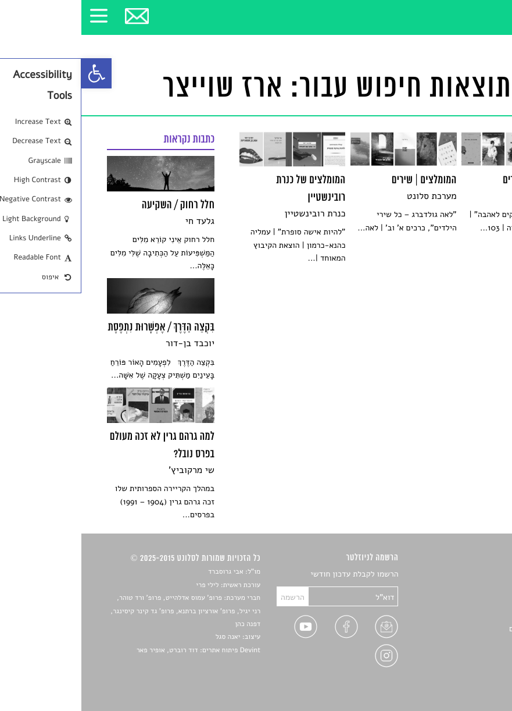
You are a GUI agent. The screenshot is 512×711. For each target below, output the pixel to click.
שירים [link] (476, 587)
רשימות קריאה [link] (462, 615)
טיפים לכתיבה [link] (463, 642)
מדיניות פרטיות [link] (461, 656)
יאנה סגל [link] (146, 637)
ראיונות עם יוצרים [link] (457, 628)
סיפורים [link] (473, 574)
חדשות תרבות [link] (464, 601)
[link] (15, 73)
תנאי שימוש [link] (466, 670)
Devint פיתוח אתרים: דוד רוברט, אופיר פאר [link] (117, 650)
